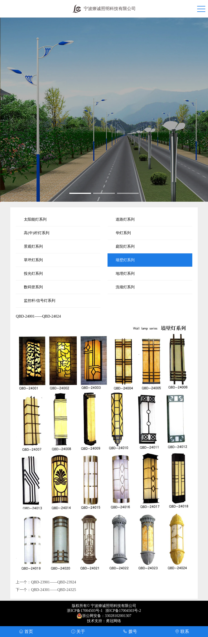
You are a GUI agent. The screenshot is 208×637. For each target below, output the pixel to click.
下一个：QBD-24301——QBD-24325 (46, 590)
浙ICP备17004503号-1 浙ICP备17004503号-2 (104, 611)
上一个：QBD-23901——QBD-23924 (46, 582)
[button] (80, 193)
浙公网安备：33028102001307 (106, 616)
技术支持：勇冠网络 (104, 621)
